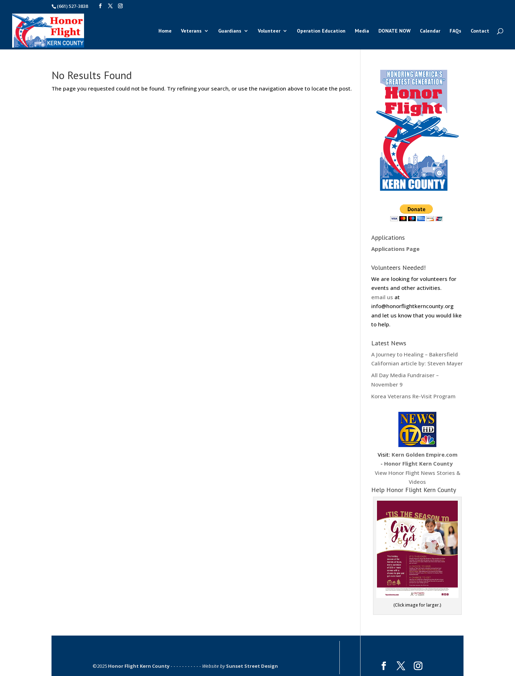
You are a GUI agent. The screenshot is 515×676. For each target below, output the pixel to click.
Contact (480, 31)
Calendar (430, 31)
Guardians (229, 31)
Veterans (191, 31)
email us (382, 297)
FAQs (455, 31)
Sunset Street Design (252, 666)
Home (165, 31)
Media (362, 31)
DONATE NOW (394, 31)
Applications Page (395, 248)
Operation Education (321, 31)
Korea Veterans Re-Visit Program (413, 396)
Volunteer (269, 31)
